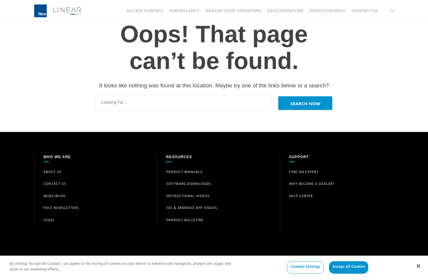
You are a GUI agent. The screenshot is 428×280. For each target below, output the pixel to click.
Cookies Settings (305, 269)
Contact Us (364, 11)
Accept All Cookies (348, 269)
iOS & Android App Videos (191, 208)
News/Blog (54, 196)
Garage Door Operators (230, 11)
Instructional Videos (188, 196)
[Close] (418, 268)
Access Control (141, 11)
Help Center (301, 196)
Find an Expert (304, 172)
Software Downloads (188, 184)
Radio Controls (326, 11)
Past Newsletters (61, 208)
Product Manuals (184, 172)
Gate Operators (283, 11)
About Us (52, 172)
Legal (49, 220)
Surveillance (181, 11)
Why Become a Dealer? (312, 184)
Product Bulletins (184, 220)
